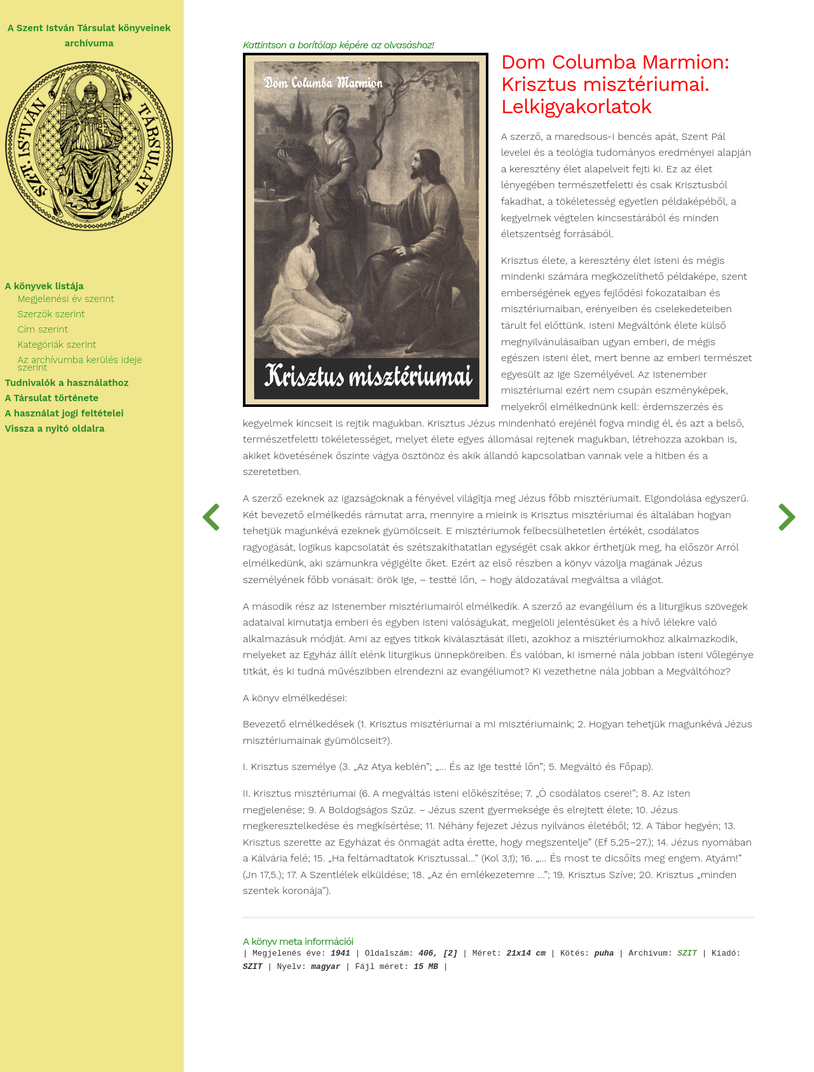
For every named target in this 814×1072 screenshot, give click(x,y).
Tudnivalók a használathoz (72, 376)
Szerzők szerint (56, 315)
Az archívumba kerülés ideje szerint (101, 361)
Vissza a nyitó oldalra (60, 422)
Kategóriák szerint (62, 346)
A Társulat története (57, 391)
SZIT (696, 971)
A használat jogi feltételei (69, 407)
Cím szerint (48, 330)
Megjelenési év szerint (71, 300)
